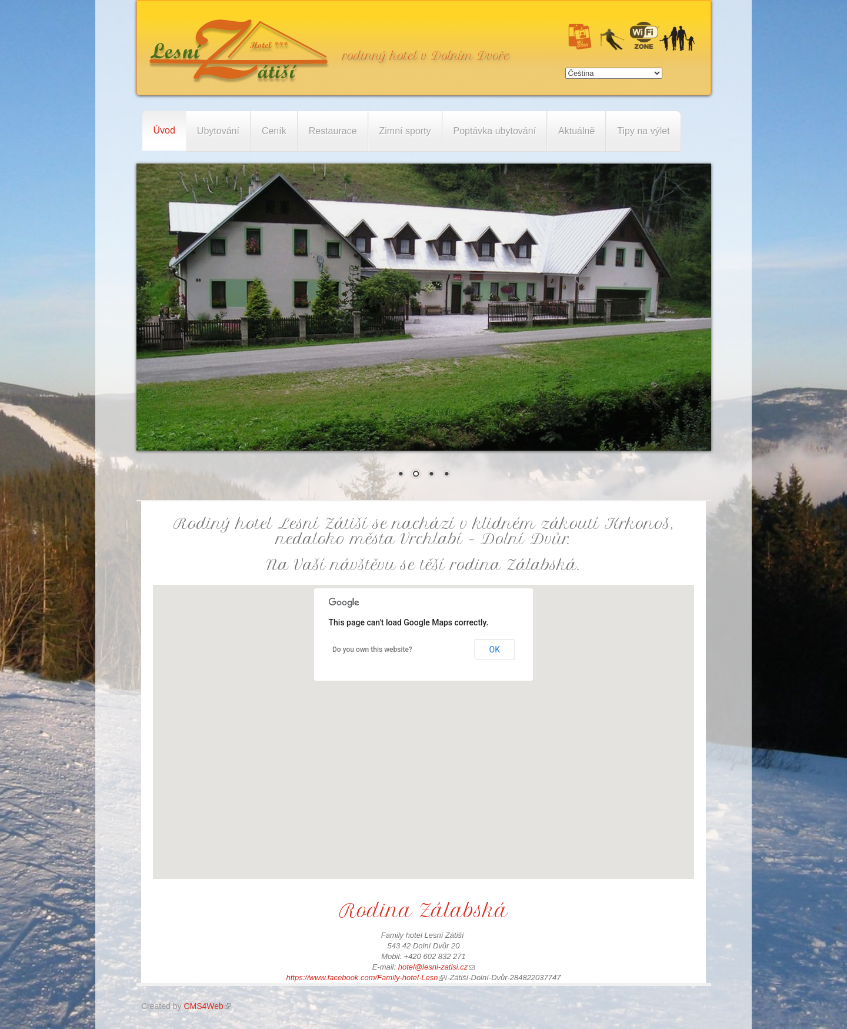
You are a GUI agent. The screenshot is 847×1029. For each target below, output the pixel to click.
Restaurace (333, 131)
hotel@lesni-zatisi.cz (436, 967)
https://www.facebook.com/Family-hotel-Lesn (365, 977)
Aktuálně (576, 131)
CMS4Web (207, 1006)
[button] (423, 721)
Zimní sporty (405, 131)
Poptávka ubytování (494, 131)
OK (494, 649)
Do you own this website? (372, 649)
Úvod (164, 130)
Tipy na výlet (643, 131)
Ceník (274, 131)
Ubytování (218, 131)
